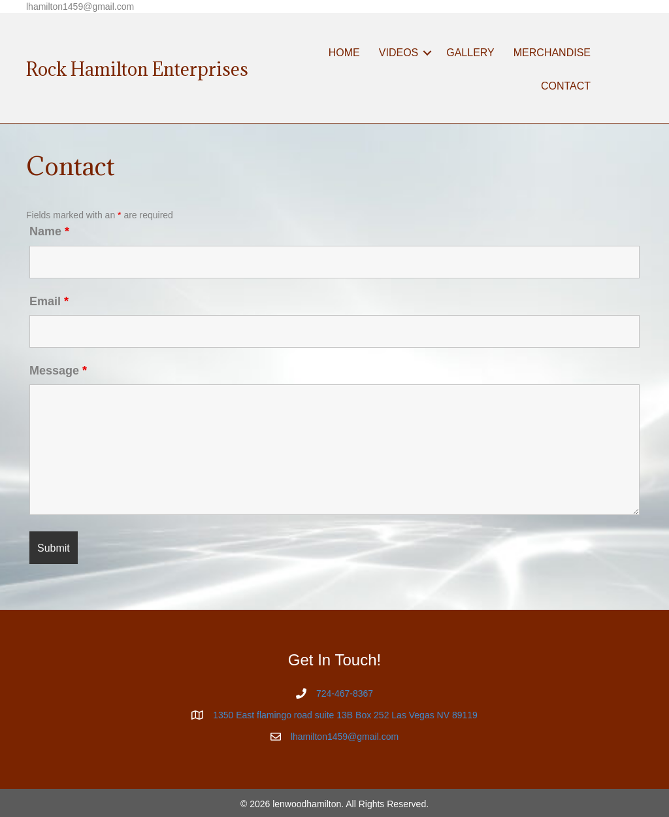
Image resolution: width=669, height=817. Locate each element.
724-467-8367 (344, 693)
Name (49, 231)
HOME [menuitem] (344, 52)
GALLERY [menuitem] (470, 52)
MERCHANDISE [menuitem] (552, 52)
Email (49, 301)
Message (58, 370)
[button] (427, 52)
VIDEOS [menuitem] (398, 52)
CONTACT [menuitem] (566, 86)
